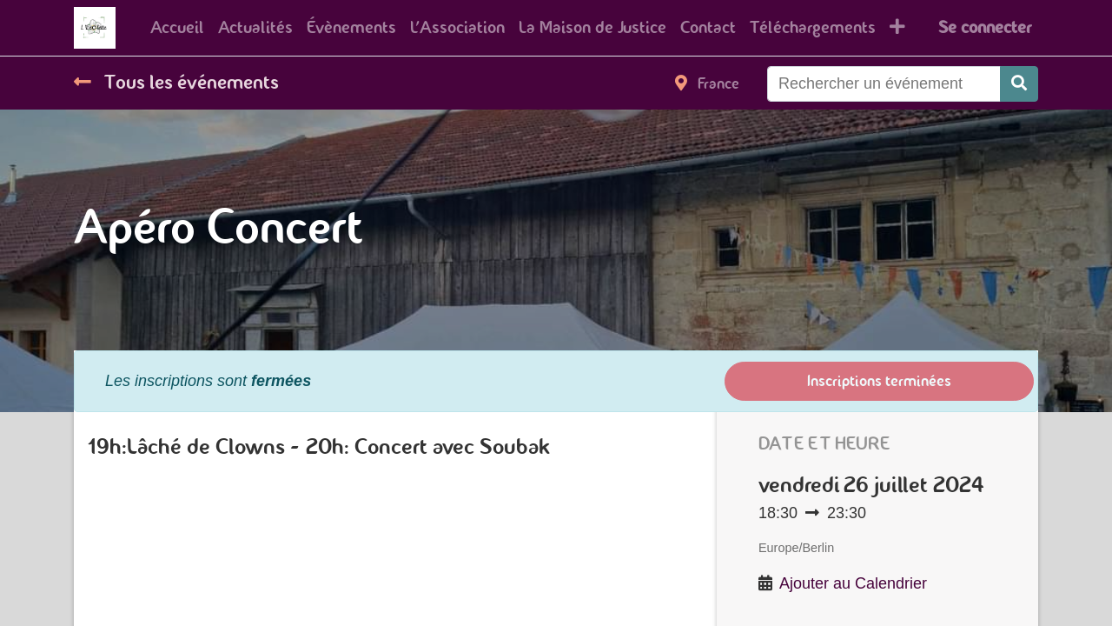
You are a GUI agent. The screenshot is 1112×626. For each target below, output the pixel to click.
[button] (897, 28)
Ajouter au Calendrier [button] (853, 583)
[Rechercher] (1019, 84)
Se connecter (984, 27)
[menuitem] (177, 28)
